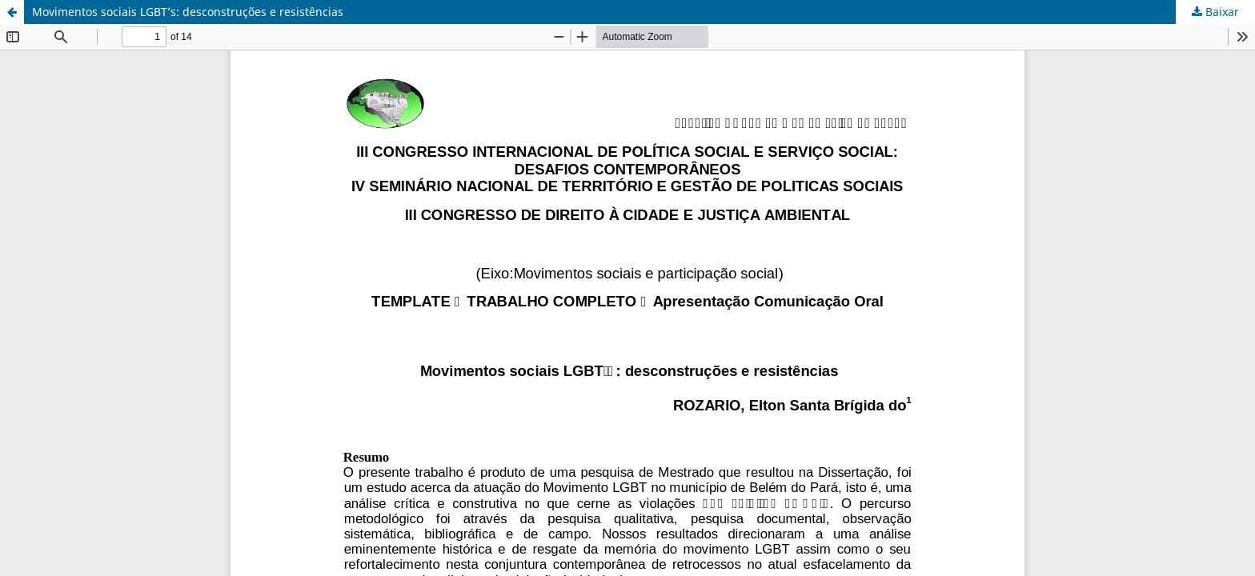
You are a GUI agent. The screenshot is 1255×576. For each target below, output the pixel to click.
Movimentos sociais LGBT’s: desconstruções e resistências (187, 11)
